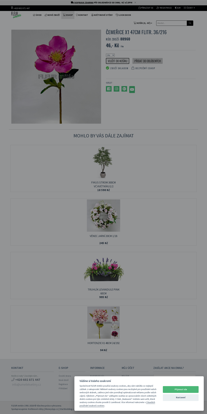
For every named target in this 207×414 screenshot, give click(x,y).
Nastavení (180, 397)
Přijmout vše (181, 389)
